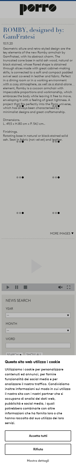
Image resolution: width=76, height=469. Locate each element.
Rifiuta (38, 449)
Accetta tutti (38, 436)
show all (34, 354)
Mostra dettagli (38, 460)
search (14, 354)
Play (9, 287)
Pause (17, 287)
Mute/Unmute (60, 287)
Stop (26, 287)
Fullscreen (70, 287)
